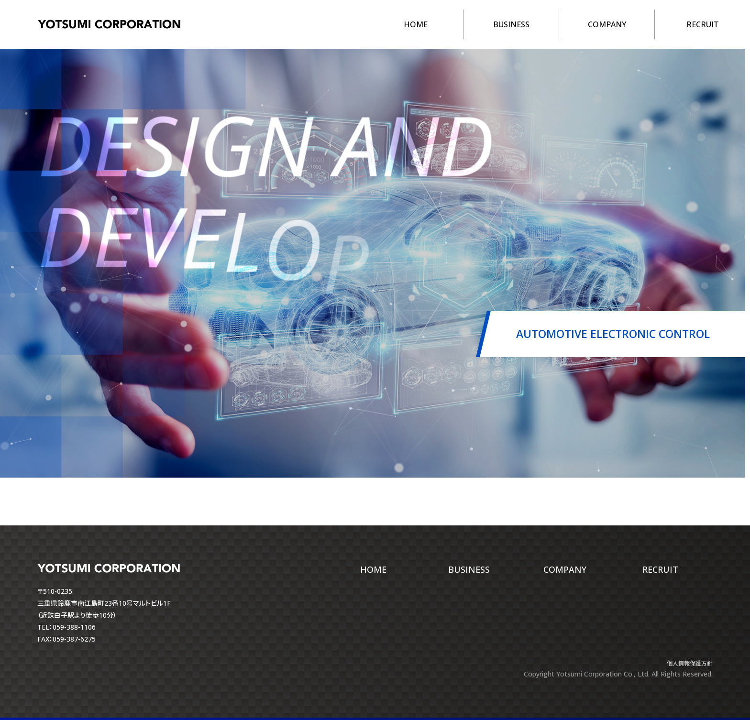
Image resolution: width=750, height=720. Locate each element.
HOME (416, 24)
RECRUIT (702, 24)
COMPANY (607, 24)
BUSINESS (511, 24)
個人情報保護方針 (690, 663)
